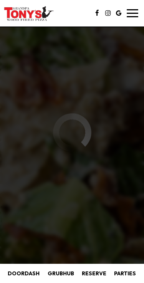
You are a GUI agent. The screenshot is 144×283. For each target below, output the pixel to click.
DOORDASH (23, 273)
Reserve (94, 273)
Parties (125, 273)
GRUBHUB (60, 273)
